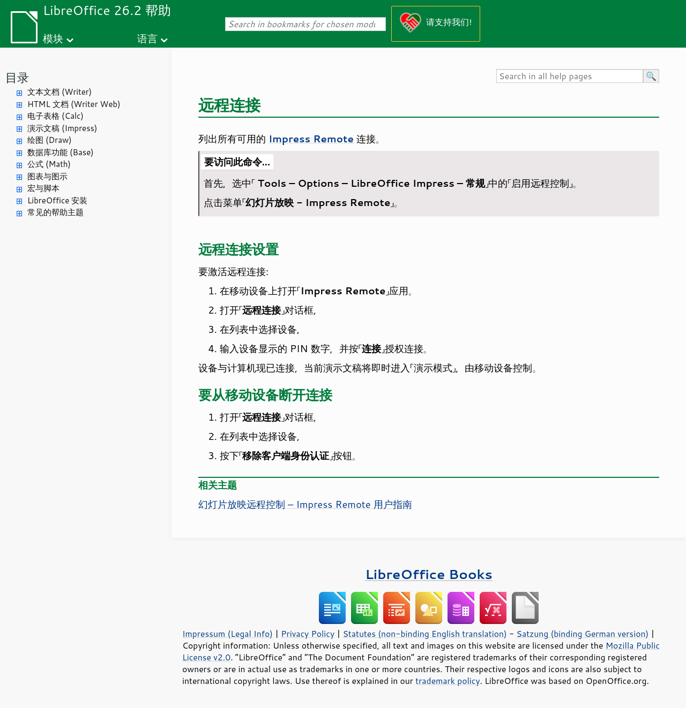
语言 (147, 38)
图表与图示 (47, 176)
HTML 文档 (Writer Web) (74, 104)
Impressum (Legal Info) (227, 634)
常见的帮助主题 (55, 212)
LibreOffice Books (429, 574)
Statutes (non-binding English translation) (424, 634)
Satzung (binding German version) (583, 634)
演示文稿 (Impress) (62, 128)
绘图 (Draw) (49, 140)
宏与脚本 (43, 188)
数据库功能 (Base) (60, 152)
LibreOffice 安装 (57, 200)
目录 (17, 77)
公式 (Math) (49, 164)
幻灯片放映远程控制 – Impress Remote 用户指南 (305, 504)
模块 (53, 38)
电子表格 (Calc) (55, 115)
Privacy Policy (307, 634)
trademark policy (447, 681)
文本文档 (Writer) (59, 91)
